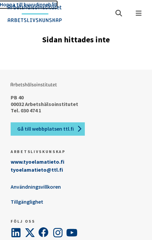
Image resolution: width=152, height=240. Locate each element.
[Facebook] (44, 232)
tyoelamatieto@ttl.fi (37, 169)
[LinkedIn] (16, 232)
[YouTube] (72, 232)
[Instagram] (58, 232)
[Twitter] (30, 232)
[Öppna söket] (118, 13)
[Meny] (138, 13)
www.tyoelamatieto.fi (37, 161)
